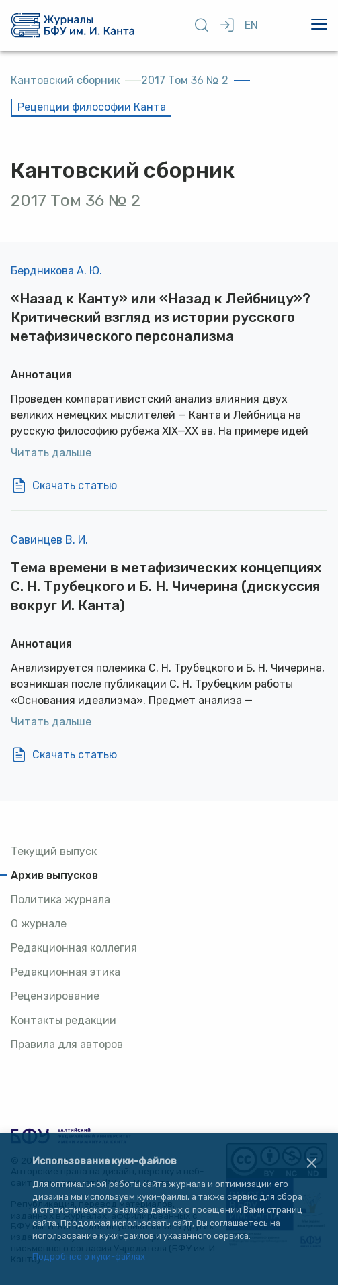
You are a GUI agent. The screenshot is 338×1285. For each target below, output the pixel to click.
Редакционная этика (65, 972)
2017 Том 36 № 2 (184, 80)
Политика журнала (60, 899)
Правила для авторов (67, 1044)
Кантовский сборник (65, 80)
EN (251, 25)
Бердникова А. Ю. (56, 270)
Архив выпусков (54, 875)
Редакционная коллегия (74, 947)
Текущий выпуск (54, 851)
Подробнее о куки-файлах (88, 1257)
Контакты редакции (63, 1020)
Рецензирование (55, 996)
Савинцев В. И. (49, 539)
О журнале (39, 923)
